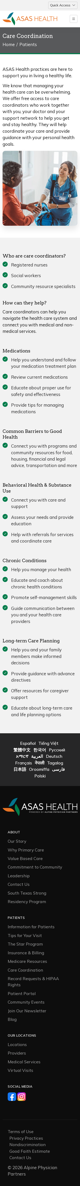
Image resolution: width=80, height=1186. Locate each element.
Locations (17, 1044)
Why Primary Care (26, 850)
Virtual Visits (20, 1070)
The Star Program (25, 944)
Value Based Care (25, 858)
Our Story (17, 841)
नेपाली (39, 762)
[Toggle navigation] (62, 5)
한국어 (39, 749)
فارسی (58, 769)
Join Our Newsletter (27, 1010)
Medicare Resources (27, 961)
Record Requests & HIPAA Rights (33, 981)
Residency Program (27, 901)
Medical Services (24, 1061)
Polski (40, 776)
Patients (28, 44)
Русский (57, 749)
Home (9, 44)
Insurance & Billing (26, 952)
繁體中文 (22, 749)
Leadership (19, 875)
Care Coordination (25, 970)
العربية (37, 756)
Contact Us (19, 884)
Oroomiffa (39, 769)
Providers (17, 1053)
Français (23, 762)
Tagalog (55, 762)
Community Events (26, 1002)
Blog (12, 1019)
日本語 (19, 769)
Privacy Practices (26, 1138)
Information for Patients (31, 926)
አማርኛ (22, 756)
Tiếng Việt (48, 743)
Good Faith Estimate (29, 1151)
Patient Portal (22, 993)
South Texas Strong (27, 893)
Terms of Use (20, 1131)
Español (28, 743)
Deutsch (54, 756)
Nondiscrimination (27, 1144)
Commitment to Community (35, 867)
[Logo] (30, 19)
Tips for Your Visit (25, 935)
